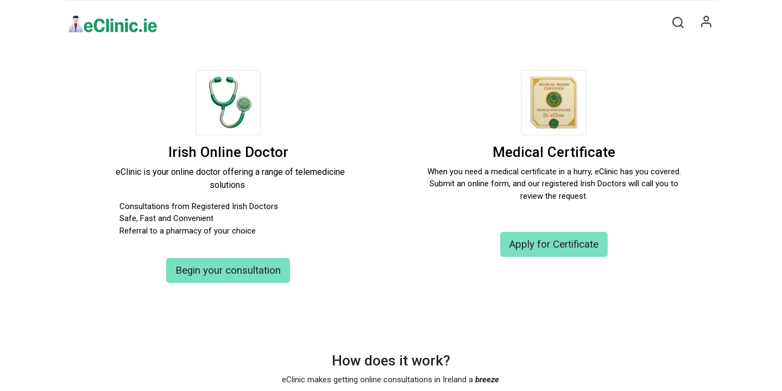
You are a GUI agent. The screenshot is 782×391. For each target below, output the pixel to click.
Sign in (706, 22)
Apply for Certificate (553, 244)
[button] (678, 22)
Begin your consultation (228, 270)
